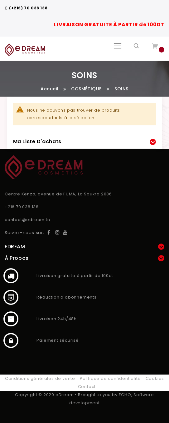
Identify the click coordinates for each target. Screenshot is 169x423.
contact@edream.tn (27, 220)
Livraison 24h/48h (11, 319)
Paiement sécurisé (11, 340)
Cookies (155, 378)
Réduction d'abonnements (11, 297)
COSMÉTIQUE (86, 89)
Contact (87, 387)
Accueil (49, 89)
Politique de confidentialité (110, 378)
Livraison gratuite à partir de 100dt (11, 275)
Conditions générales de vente (40, 378)
